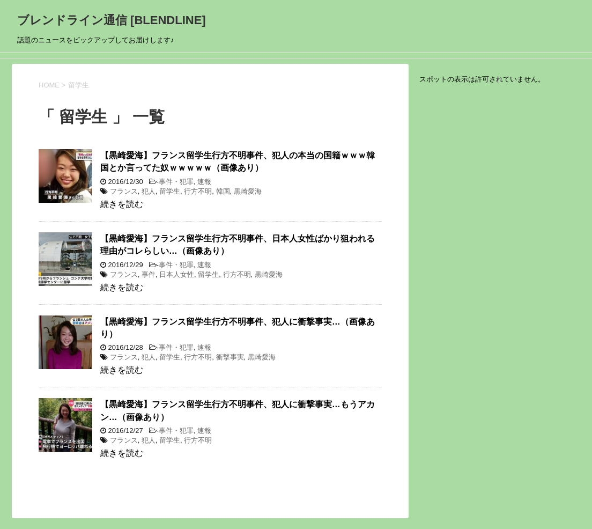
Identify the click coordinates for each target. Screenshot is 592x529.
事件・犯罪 (176, 182)
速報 (204, 182)
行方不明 (198, 191)
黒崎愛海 (248, 191)
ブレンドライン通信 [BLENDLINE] (111, 20)
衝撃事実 (230, 357)
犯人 (149, 191)
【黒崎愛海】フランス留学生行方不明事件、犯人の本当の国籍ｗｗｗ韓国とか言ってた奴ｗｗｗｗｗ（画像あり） (237, 161)
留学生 (169, 191)
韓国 (223, 191)
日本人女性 (176, 274)
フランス (124, 191)
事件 (149, 274)
